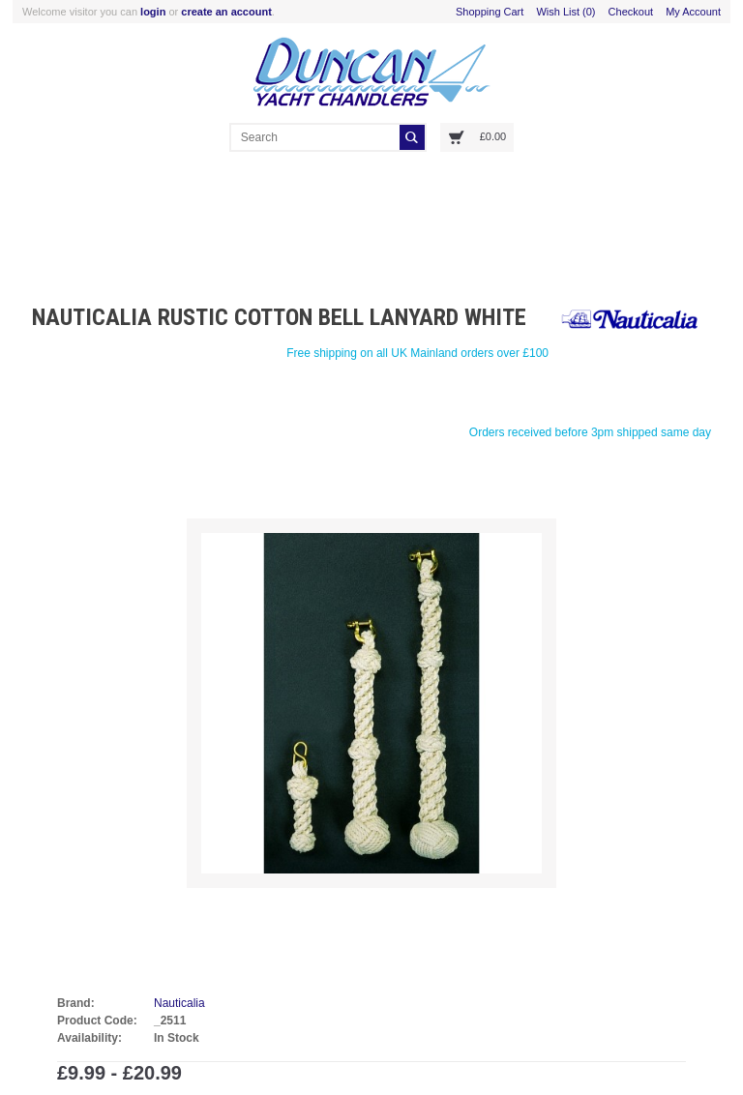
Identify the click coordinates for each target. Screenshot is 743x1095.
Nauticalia (179, 1003)
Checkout (631, 11)
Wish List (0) (565, 11)
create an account (226, 11)
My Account (693, 11)
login (152, 11)
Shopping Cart (489, 11)
